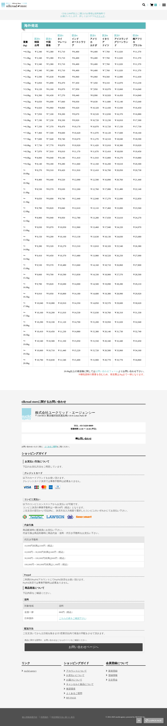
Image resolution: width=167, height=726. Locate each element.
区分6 (105, 35)
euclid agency (30, 671)
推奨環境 (70, 688)
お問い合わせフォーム (106, 371)
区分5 (93, 35)
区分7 (117, 35)
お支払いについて (75, 675)
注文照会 (112, 679)
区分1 (37, 39)
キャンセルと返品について (80, 684)
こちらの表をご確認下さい (72, 618)
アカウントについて (76, 671)
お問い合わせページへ (84, 647)
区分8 (136, 35)
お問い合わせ (83, 438)
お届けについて (74, 679)
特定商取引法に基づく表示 (63, 717)
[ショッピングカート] (153, 5)
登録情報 (112, 675)
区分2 (49, 39)
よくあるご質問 (50, 447)
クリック (100, 16)
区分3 (60, 35)
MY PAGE (71, 697)
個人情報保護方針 (29, 717)
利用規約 (44, 717)
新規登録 (112, 671)
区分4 (75, 35)
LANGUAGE (154, 720)
